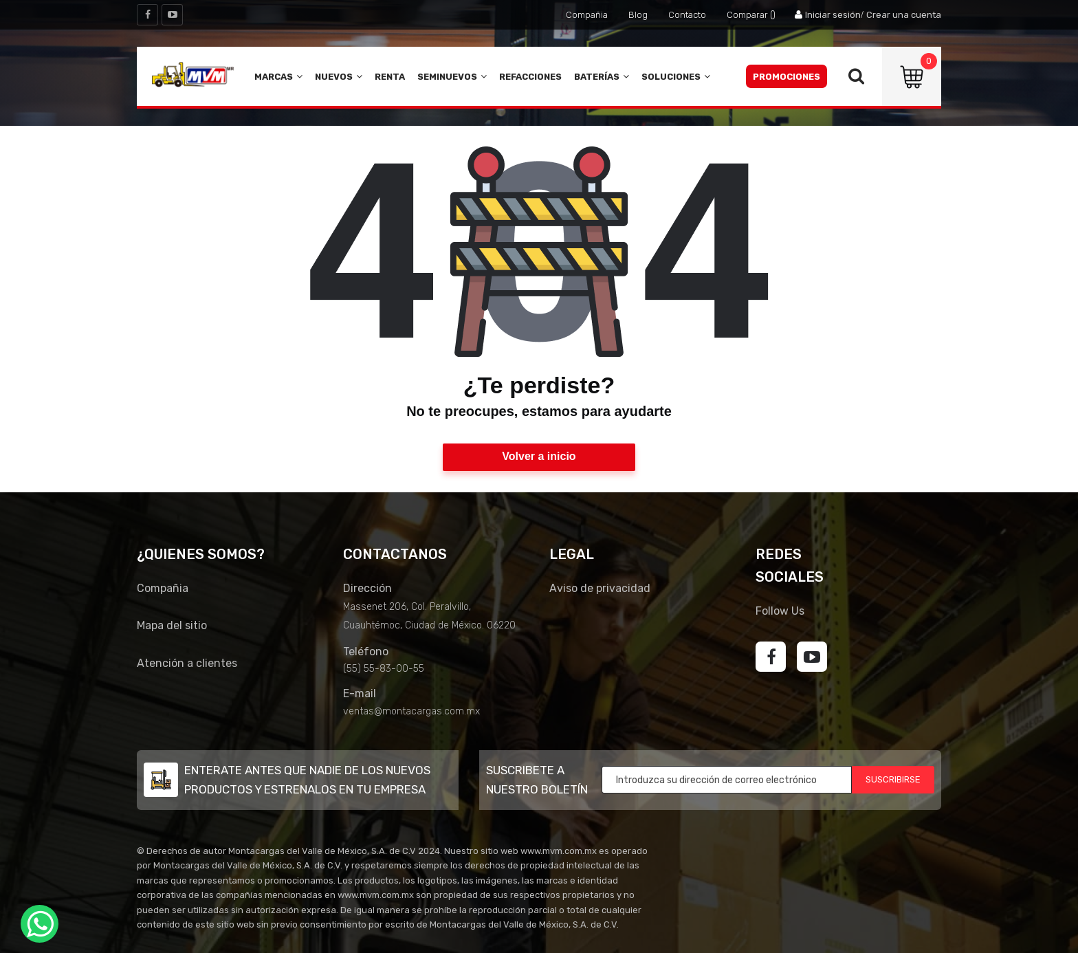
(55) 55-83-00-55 (383, 669)
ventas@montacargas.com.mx (411, 711)
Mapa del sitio (172, 625)
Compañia (587, 15)
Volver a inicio (538, 456)
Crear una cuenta (903, 15)
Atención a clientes (187, 663)
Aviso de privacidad (599, 588)
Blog (638, 15)
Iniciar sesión (833, 15)
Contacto (687, 15)
